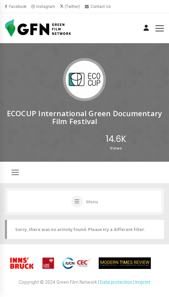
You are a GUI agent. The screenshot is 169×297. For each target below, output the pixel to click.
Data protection (116, 282)
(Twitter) (72, 6)
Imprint (142, 282)
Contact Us (98, 6)
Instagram (43, 6)
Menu (92, 201)
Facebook (15, 6)
